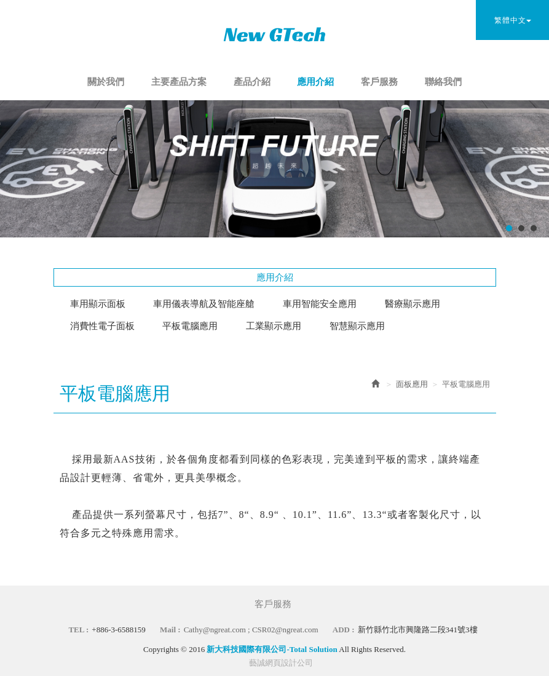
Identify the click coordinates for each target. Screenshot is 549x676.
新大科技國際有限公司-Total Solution (274, 34)
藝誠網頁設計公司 (281, 662)
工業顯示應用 (273, 326)
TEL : (78, 629)
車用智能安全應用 (320, 304)
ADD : (344, 629)
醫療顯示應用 (412, 304)
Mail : (170, 629)
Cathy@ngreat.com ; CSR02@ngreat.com (251, 629)
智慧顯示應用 (357, 326)
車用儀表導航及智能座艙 (204, 304)
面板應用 (412, 384)
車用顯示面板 (97, 304)
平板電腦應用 (190, 326)
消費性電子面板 (102, 326)
